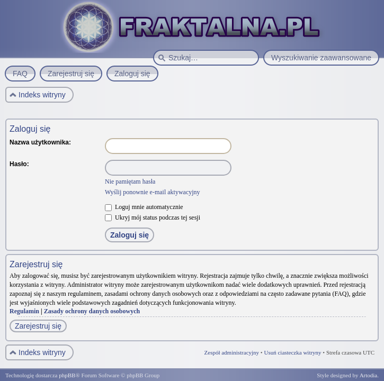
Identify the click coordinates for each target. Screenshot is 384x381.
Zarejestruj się (38, 326)
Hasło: (19, 164)
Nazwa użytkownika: (40, 142)
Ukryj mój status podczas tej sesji (152, 217)
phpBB (67, 375)
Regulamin (24, 311)
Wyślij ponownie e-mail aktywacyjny (152, 192)
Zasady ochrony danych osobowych (92, 311)
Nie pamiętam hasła (130, 181)
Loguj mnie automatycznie (144, 207)
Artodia (369, 375)
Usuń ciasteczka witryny (292, 352)
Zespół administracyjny (232, 352)
